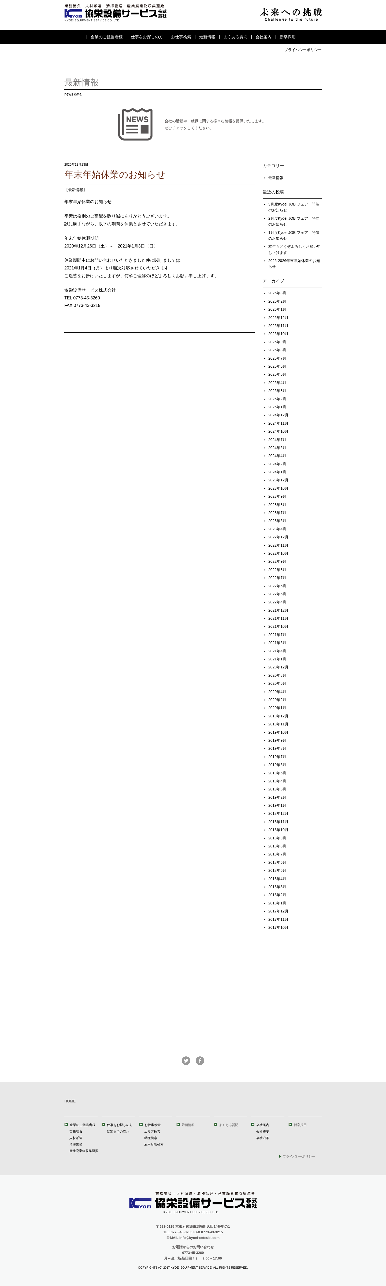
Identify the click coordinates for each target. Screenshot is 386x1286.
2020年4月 (277, 692)
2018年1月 (277, 903)
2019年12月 (278, 716)
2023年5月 (277, 521)
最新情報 (207, 37)
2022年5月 (277, 594)
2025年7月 (277, 358)
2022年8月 (277, 570)
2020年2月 (277, 700)
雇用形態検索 (154, 1144)
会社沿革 (262, 1138)
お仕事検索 (181, 37)
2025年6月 (277, 366)
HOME (70, 1101)
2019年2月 (277, 797)
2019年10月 (278, 732)
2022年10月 (278, 553)
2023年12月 (278, 480)
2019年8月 (277, 748)
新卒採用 (288, 37)
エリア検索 (152, 1131)
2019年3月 (277, 789)
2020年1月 (277, 708)
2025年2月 (277, 399)
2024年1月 (277, 472)
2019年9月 (277, 740)
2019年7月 (277, 757)
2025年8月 (277, 350)
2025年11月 (278, 326)
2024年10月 (278, 431)
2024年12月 (278, 415)
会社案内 (263, 37)
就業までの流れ (118, 1131)
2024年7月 (277, 439)
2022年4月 (277, 602)
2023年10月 (278, 488)
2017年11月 (278, 919)
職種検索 (150, 1138)
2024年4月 (277, 456)
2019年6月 (277, 765)
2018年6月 (277, 862)
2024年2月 (277, 464)
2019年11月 (278, 724)
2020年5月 (277, 683)
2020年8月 (277, 675)
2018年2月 (277, 895)
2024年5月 (277, 448)
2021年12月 (278, 610)
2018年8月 (277, 846)
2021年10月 (278, 626)
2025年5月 (277, 374)
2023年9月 (277, 496)
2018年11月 (278, 822)
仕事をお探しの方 (147, 37)
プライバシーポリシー (303, 50)
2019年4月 (277, 781)
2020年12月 (278, 667)
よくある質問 (235, 37)
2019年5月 (277, 773)
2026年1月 (277, 309)
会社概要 (262, 1131)
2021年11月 (278, 618)
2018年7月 (277, 854)
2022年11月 (278, 545)
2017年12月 (278, 911)
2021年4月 (277, 651)
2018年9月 (277, 838)
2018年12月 (278, 813)
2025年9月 (277, 342)
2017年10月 (278, 927)
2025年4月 (277, 383)
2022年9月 (277, 561)
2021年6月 (277, 643)
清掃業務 (75, 1144)
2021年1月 (277, 659)
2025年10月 (278, 334)
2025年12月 (278, 317)
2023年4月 (277, 529)
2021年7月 (277, 635)
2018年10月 (278, 830)
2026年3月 (277, 293)
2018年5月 (277, 870)
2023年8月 (277, 505)
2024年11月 (278, 423)
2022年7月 (277, 578)
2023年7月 (277, 513)
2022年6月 (277, 586)
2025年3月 (277, 391)
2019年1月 (277, 805)
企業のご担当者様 (107, 37)
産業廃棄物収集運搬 (83, 1151)
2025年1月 (277, 407)
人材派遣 (75, 1138)
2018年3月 (277, 887)
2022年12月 (278, 537)
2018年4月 (277, 879)
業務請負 (75, 1131)
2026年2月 (277, 301)
